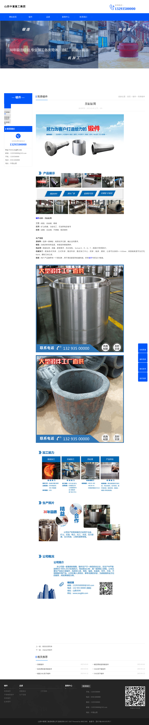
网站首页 (13, 17)
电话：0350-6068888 (93, 697)
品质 (48, 17)
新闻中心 (66, 17)
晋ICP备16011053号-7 (103, 721)
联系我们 (83, 17)
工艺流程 (44, 691)
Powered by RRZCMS (79, 721)
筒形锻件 (13, 121)
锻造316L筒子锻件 (44, 673)
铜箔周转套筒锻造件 (101, 664)
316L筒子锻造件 (100, 669)
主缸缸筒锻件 (47, 650)
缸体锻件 (13, 128)
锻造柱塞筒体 (47, 646)
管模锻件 (40, 664)
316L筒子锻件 (99, 673)
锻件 (30, 17)
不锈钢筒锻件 (15, 114)
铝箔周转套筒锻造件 (44, 669)
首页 (129, 97)
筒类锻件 (13, 108)
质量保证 (22, 691)
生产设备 (22, 694)
